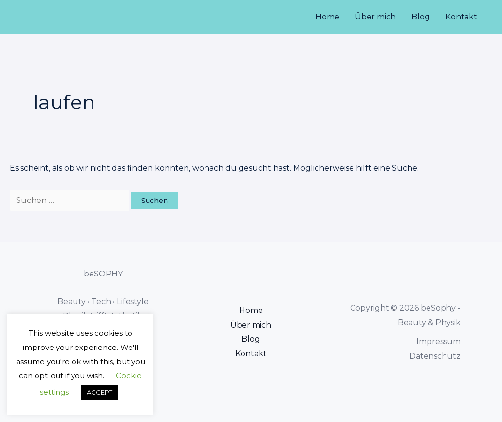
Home (327, 16)
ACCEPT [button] (99, 392)
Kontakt (461, 16)
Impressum (438, 341)
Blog (420, 16)
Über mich (375, 16)
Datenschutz (435, 356)
